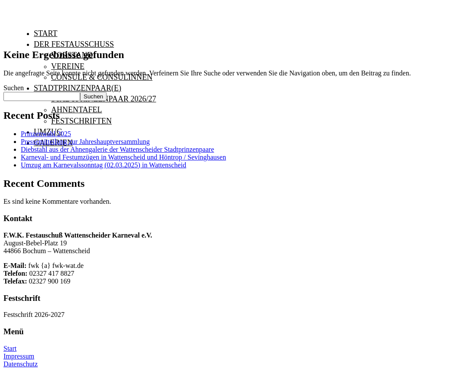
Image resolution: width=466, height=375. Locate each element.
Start (45, 33)
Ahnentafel (76, 109)
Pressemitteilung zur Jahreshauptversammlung (85, 141)
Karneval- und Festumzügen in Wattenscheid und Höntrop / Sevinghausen (123, 157)
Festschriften (81, 121)
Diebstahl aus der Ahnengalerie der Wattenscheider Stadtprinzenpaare (117, 149)
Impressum (18, 356)
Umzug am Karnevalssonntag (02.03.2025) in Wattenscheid (103, 165)
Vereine (67, 66)
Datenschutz (20, 364)
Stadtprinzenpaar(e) (77, 88)
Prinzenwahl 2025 (46, 133)
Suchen (13, 87)
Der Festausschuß (74, 44)
